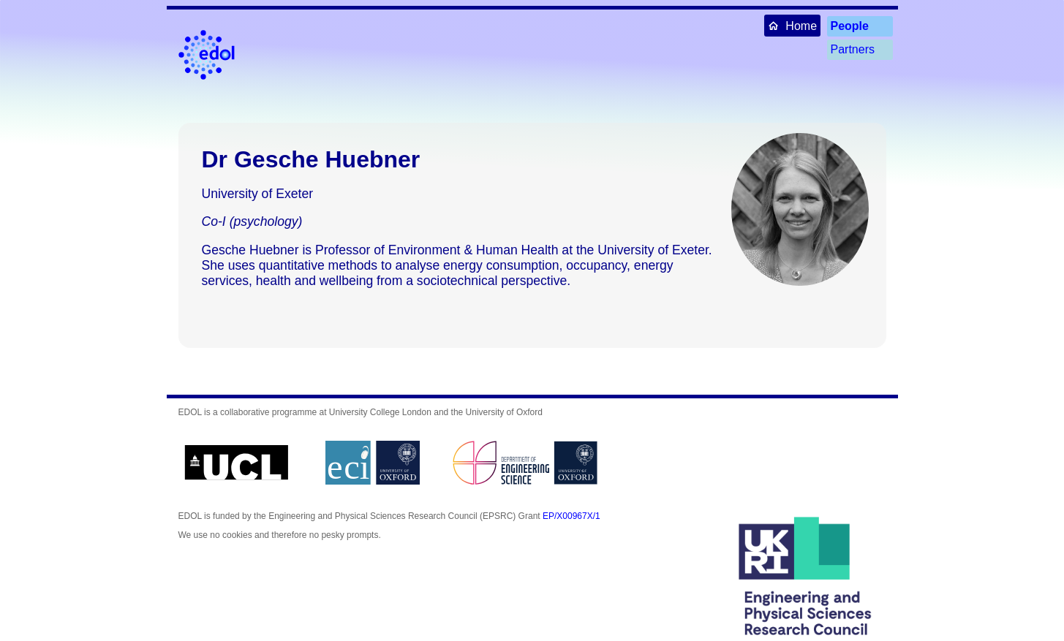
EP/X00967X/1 (571, 516)
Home (792, 25)
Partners (853, 49)
